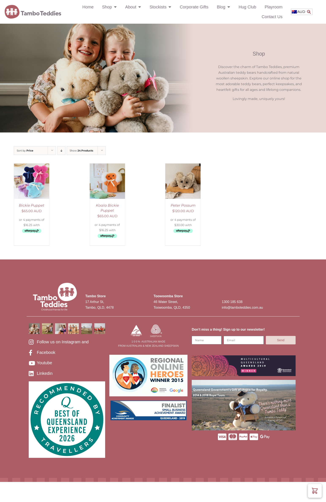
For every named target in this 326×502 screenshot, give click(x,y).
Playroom (273, 7)
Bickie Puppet (31, 205)
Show (81, 150)
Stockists (160, 7)
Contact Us (272, 16)
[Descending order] (61, 150)
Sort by (25, 150)
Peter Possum (183, 205)
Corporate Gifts (194, 7)
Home (88, 7)
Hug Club (247, 7)
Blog (223, 7)
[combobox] (301, 12)
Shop (109, 7)
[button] (308, 11)
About (133, 7)
